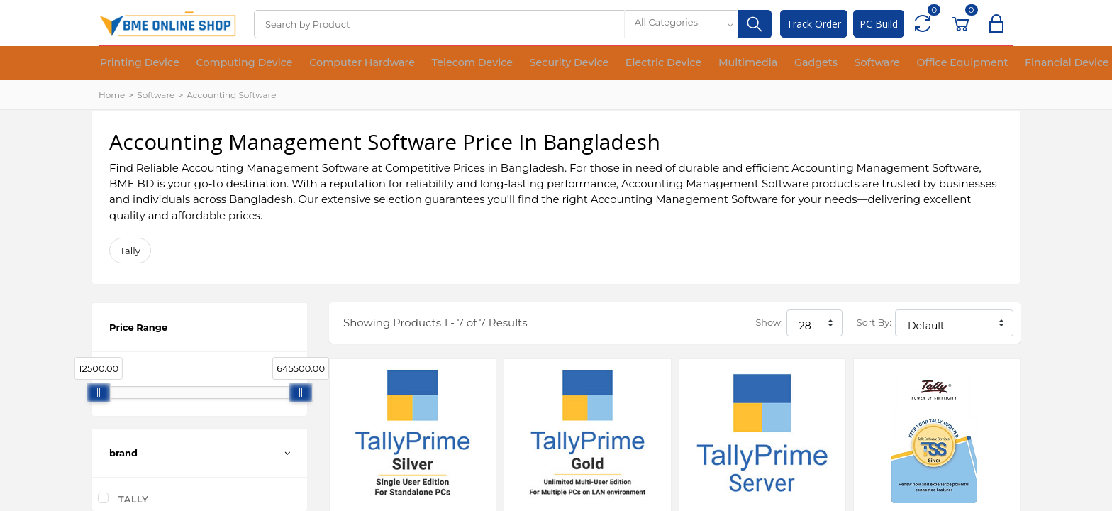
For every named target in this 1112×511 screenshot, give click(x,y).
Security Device (515, 64)
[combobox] (681, 24)
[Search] (439, 24)
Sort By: (874, 322)
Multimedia (673, 64)
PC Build (879, 24)
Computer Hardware (332, 64)
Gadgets (731, 64)
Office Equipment (858, 64)
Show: (768, 322)
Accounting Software (231, 94)
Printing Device (134, 64)
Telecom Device (429, 64)
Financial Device (950, 64)
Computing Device (227, 64)
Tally (130, 250)
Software (783, 64)
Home (112, 94)
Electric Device (599, 64)
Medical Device (1037, 64)
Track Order (813, 24)
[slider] (99, 392)
